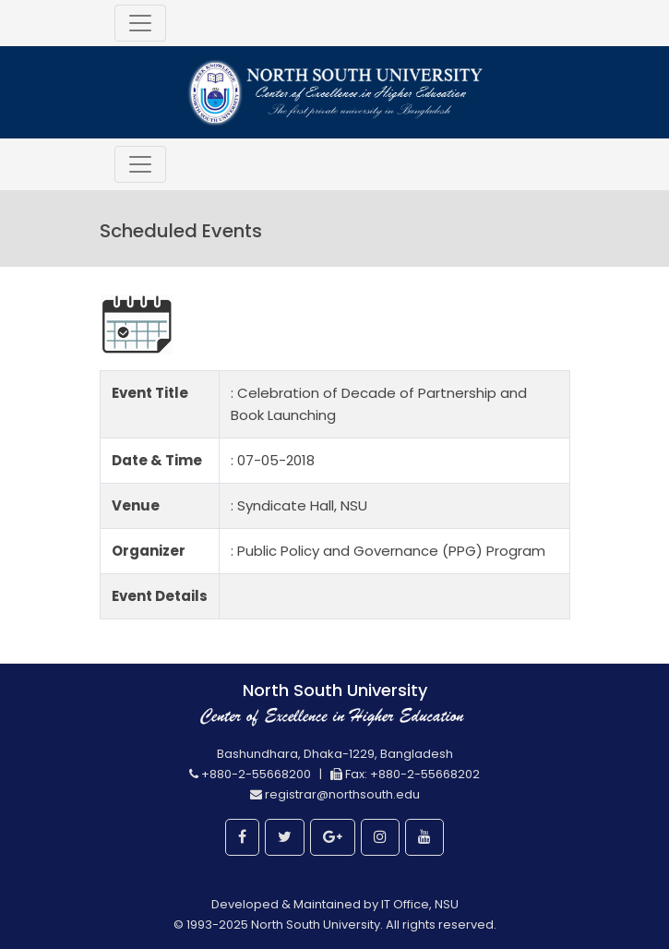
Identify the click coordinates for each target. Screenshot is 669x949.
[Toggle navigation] (140, 23)
